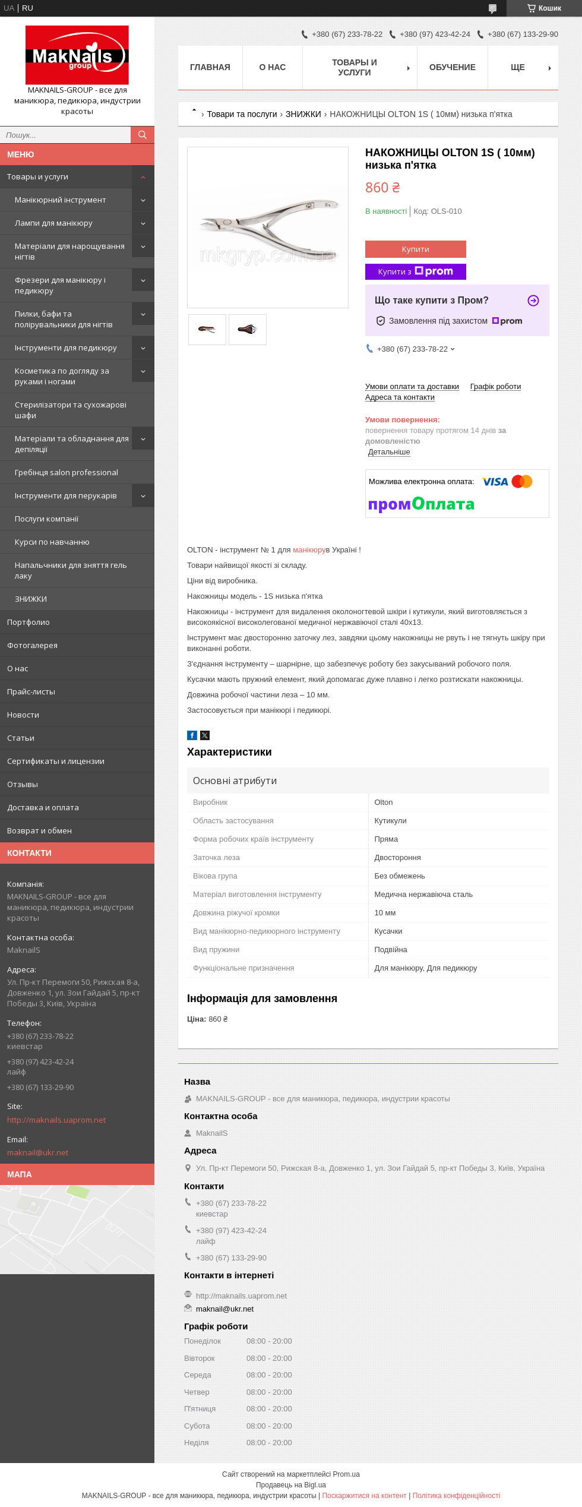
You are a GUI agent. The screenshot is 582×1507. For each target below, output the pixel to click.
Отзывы (22, 784)
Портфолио (28, 622)
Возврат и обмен (39, 830)
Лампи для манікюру (54, 222)
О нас (17, 668)
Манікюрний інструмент (60, 199)
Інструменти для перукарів (66, 495)
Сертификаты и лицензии (56, 761)
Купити (415, 249)
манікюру (309, 549)
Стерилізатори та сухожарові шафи (70, 410)
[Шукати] (142, 135)
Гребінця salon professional (66, 472)
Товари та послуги (242, 114)
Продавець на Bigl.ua (291, 1485)
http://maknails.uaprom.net (56, 1119)
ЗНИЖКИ (31, 598)
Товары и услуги (37, 176)
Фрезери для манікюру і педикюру (60, 285)
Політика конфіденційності (457, 1496)
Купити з (415, 271)
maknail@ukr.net (37, 1152)
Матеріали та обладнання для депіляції (72, 443)
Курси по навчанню (52, 541)
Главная (210, 67)
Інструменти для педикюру (66, 347)
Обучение (452, 67)
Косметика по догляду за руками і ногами (62, 376)
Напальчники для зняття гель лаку (71, 570)
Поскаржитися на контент (364, 1496)
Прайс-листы (31, 691)
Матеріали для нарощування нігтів (70, 251)
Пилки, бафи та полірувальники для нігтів (64, 319)
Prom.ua (346, 1474)
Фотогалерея (32, 645)
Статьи (20, 737)
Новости (23, 714)
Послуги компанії (46, 518)
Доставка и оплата (43, 807)
